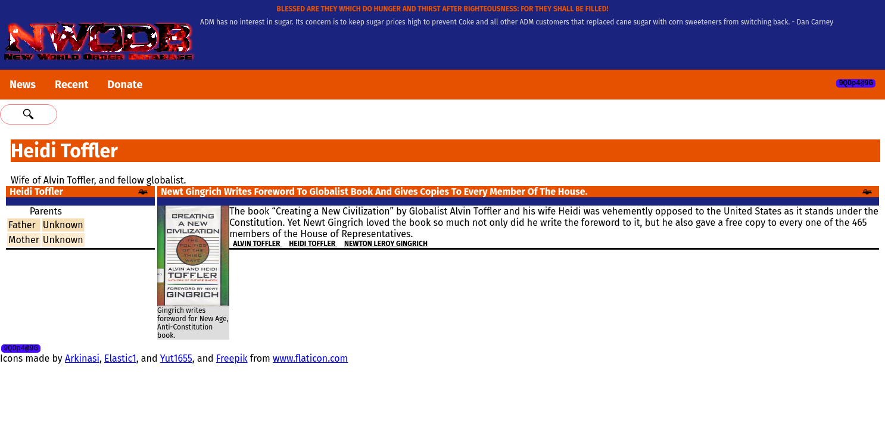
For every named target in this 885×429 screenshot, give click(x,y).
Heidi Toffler (313, 244)
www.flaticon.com (310, 360)
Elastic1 (120, 360)
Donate (124, 84)
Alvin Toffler (257, 244)
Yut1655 (176, 360)
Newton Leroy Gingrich (386, 244)
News (23, 84)
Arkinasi (82, 360)
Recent (71, 84)
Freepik (232, 360)
